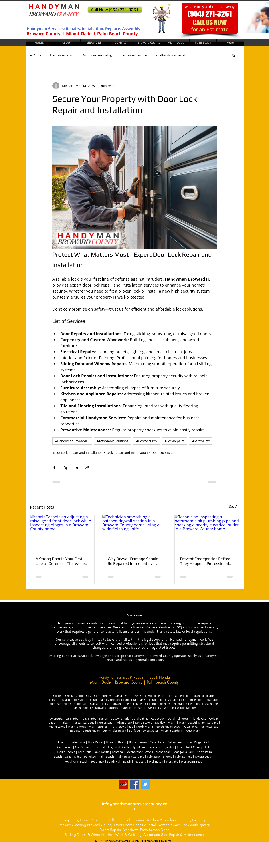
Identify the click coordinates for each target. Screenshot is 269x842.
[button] (148, 42)
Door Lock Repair (164, 452)
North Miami (144, 727)
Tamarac (139, 708)
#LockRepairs (174, 441)
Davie (137, 696)
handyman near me (134, 55)
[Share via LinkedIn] (76, 468)
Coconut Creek (63, 696)
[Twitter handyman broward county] (145, 784)
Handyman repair (61, 55)
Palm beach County (162, 682)
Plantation (180, 704)
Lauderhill (156, 700)
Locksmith (190, 825)
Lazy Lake (171, 700)
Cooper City (84, 696)
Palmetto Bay (209, 727)
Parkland (117, 704)
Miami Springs (98, 727)
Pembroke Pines (159, 704)
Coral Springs (102, 696)
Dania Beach (122, 696)
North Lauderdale (75, 704)
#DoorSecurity (146, 441)
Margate (212, 700)
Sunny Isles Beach (114, 731)
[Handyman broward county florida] (123, 784)
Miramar (55, 704)
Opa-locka (191, 727)
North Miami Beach (168, 727)
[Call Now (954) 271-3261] (115, 9)
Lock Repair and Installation (127, 452)
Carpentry (70, 820)
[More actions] (214, 85)
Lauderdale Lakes (134, 700)
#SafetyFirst (201, 441)
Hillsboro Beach (59, 700)
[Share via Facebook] (54, 468)
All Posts (35, 55)
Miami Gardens (207, 723)
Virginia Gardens (171, 731)
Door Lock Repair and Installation (78, 452)
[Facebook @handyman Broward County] (134, 784)
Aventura (56, 719)
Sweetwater (151, 731)
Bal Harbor (72, 719)
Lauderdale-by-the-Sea (105, 700)
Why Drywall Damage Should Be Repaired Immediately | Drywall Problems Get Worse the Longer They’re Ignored (133, 561)
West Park (154, 708)
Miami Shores (77, 727)
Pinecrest (74, 731)
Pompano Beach (200, 704)
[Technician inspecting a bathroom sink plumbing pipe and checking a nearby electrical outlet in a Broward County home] (207, 533)
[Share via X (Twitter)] (65, 468)
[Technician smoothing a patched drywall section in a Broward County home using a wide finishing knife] (134, 533)
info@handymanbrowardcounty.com (134, 806)
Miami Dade (100, 682)
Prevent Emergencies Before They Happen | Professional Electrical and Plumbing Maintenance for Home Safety (205, 561)
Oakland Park (98, 704)
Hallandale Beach (202, 696)
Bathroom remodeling (97, 55)
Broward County (128, 682)
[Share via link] (87, 468)
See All (234, 506)
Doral (171, 719)
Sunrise (126, 708)
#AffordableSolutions (112, 441)
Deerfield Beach (154, 696)
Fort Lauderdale (177, 696)
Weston (169, 708)
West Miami (193, 731)
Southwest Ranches (105, 708)
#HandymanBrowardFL (72, 441)
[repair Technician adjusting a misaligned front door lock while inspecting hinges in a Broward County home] (62, 533)
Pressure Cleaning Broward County (85, 825)
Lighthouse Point (192, 700)
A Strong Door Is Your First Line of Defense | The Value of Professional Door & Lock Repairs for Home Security (60, 561)
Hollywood (80, 700)
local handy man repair (171, 55)
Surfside (134, 731)
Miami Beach (187, 723)
